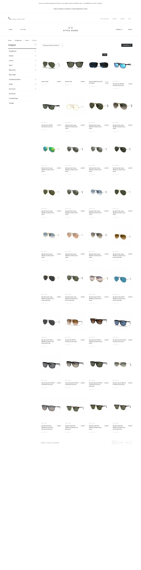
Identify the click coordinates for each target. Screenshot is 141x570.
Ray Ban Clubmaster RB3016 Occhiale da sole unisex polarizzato (119, 427)
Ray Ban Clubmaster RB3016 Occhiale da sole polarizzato (71, 427)
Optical (11, 56)
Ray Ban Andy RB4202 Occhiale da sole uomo (118, 84)
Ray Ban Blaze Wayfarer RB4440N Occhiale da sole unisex (95, 341)
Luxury (11, 60)
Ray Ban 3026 (44, 81)
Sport (10, 65)
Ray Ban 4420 (68, 81)
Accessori (12, 89)
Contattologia (13, 98)
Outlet (11, 84)
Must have (12, 70)
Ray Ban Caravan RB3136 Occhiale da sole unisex (119, 383)
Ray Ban (115, 81)
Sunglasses (12, 51)
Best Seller (12, 75)
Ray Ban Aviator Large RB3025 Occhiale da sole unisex (71, 126)
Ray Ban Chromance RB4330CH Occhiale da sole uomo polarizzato (47, 427)
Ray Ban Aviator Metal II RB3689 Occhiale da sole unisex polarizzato (119, 298)
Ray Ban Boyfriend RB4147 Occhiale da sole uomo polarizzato (95, 384)
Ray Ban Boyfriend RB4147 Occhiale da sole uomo (119, 340)
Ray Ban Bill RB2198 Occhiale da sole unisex (71, 340)
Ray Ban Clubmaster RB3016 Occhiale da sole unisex (95, 427)
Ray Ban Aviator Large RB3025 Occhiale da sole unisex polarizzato (119, 255)
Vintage (11, 103)
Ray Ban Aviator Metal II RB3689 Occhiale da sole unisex (95, 298)
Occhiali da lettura (14, 79)
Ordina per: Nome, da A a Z (51, 45)
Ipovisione (12, 94)
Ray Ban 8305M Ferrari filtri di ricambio (95, 82)
